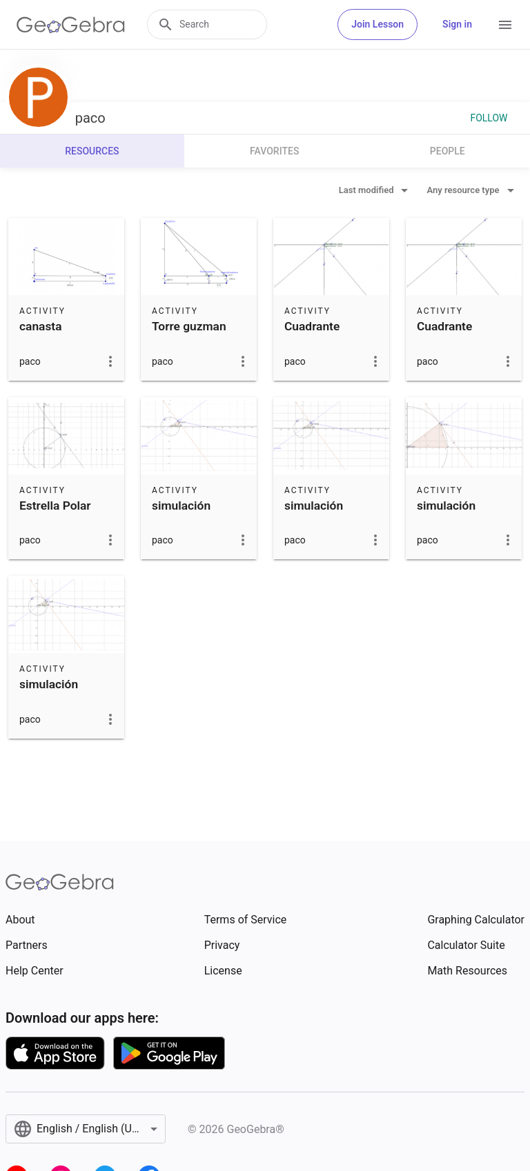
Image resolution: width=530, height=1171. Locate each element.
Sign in (457, 24)
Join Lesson (377, 24)
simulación (181, 505)
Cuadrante (312, 326)
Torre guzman (189, 326)
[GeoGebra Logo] (71, 25)
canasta (40, 326)
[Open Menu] (505, 25)
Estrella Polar (55, 505)
